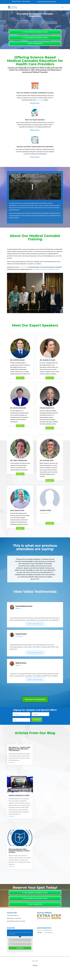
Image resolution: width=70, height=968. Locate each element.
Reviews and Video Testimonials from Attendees (35, 147)
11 (38, 309)
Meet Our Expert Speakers (35, 120)
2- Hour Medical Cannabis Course (35, 38)
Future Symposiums (35, 43)
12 (39, 309)
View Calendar (48, 932)
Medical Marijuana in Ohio (19, 795)
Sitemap (35, 965)
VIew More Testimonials (35, 699)
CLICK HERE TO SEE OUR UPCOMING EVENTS (45, 269)
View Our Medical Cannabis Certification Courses (35, 93)
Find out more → (35, 103)
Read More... (20, 378)
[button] (40, 932)
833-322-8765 (23, 267)
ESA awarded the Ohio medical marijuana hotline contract (19, 850)
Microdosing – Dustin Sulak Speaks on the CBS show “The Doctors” (19, 748)
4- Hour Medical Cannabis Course (35, 32)
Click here (39, 100)
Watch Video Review (35, 624)
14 (42, 309)
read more (11, 762)
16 (45, 309)
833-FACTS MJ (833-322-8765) (47, 1)
